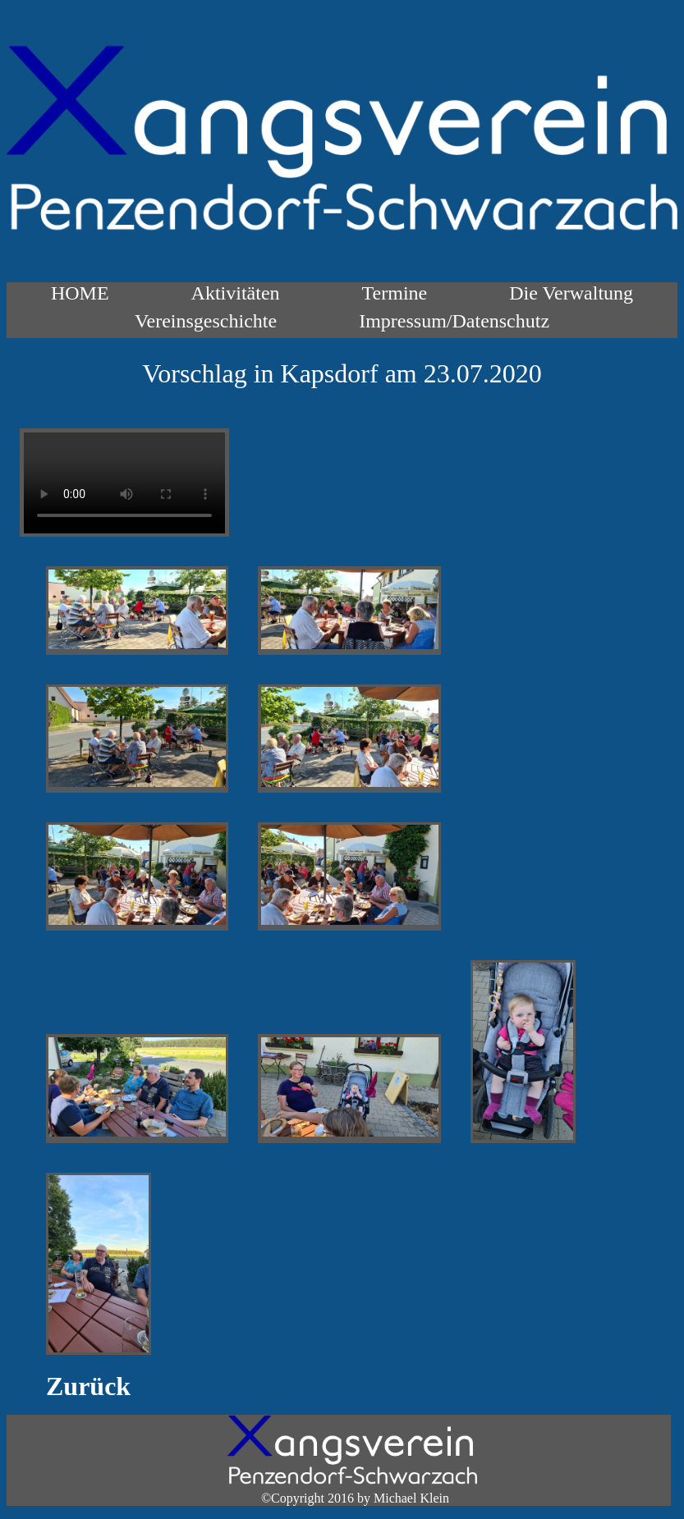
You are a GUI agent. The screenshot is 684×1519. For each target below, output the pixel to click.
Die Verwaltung (571, 293)
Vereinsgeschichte (206, 321)
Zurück (88, 1386)
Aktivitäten (235, 293)
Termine (395, 293)
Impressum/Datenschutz (454, 321)
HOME (80, 293)
